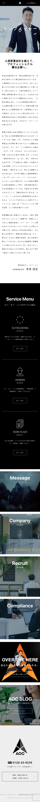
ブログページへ (20, 711)
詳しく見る (20, 348)
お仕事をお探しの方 (19, 674)
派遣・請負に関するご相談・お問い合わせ (20, 776)
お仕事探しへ (31, 3)
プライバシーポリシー (8, 794)
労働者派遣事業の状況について (29, 794)
